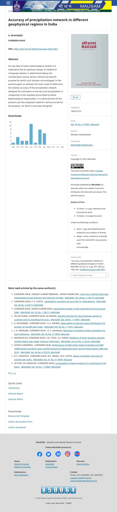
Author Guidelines (17, 427)
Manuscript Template (18, 416)
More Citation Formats (82, 275)
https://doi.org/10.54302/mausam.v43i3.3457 (35, 49)
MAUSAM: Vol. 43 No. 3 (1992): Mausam (50, 334)
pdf (76, 97)
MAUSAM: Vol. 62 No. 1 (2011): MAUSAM (40, 312)
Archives (21, 11)
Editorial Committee (22, 467)
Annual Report (51, 467)
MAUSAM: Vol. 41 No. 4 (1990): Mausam (52, 359)
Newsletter (49, 464)
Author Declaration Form (20, 421)
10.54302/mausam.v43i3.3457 (92, 269)
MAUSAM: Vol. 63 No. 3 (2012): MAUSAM (80, 341)
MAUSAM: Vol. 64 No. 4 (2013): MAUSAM (40, 352)
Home (11, 11)
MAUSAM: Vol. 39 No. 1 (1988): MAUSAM (41, 366)
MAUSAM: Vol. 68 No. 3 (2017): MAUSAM (84, 297)
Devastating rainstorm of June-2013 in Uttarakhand (70, 301)
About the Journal (21, 464)
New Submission (21, 475)
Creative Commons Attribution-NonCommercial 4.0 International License (89, 174)
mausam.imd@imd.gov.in (81, 478)
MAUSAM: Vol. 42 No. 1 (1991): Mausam (63, 326)
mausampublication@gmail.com (83, 481)
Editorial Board (15, 393)
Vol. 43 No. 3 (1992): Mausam (41, 11)
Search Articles (83, 464)
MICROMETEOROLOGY (82, 145)
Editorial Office (15, 399)
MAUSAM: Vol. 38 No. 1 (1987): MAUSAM (70, 319)
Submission (14, 388)
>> (15, 373)
